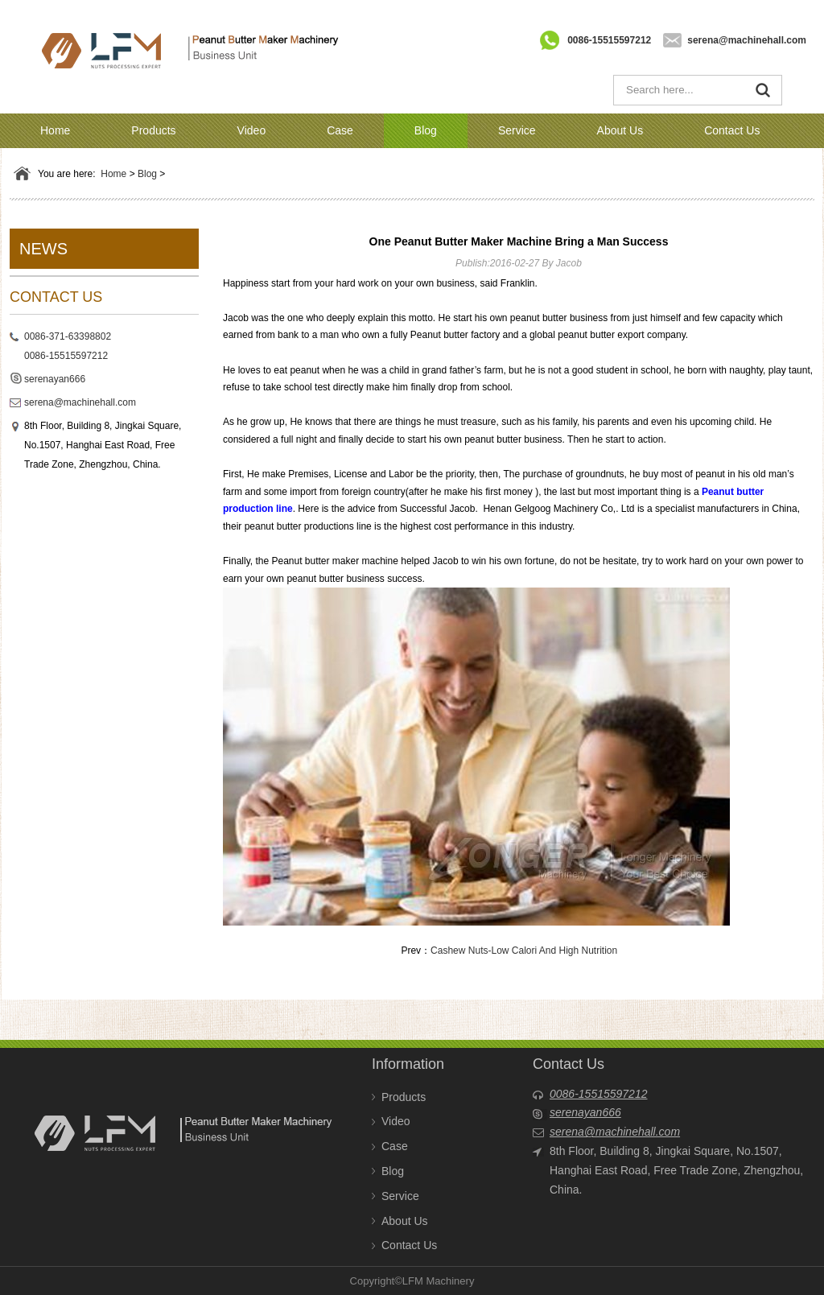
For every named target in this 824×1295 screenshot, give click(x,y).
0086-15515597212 (609, 40)
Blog (425, 130)
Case (340, 130)
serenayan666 (54, 379)
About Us (620, 130)
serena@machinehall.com (746, 40)
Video (251, 130)
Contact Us (732, 130)
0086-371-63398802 (67, 336)
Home (55, 130)
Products (153, 130)
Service (517, 130)
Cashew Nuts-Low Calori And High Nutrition (524, 950)
